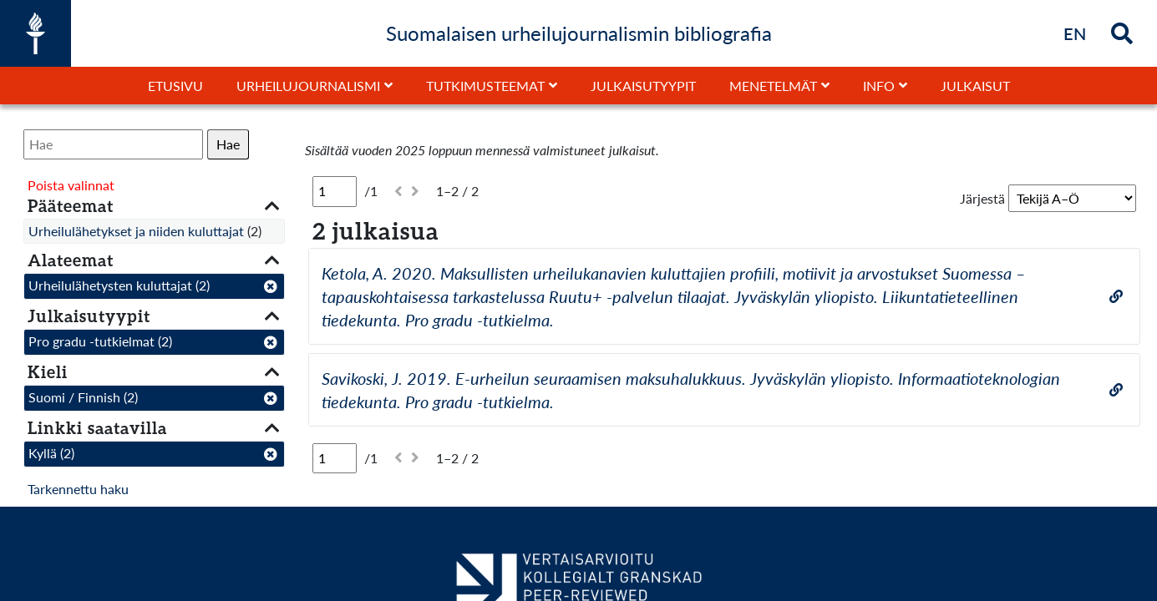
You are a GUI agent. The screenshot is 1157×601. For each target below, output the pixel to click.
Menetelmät (773, 85)
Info (879, 85)
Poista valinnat (71, 185)
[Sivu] (334, 191)
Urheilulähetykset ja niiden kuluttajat (136, 231)
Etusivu (175, 85)
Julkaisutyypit (643, 85)
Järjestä (982, 198)
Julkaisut (975, 85)
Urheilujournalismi (308, 85)
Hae (228, 144)
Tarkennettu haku (78, 489)
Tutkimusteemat (485, 85)
